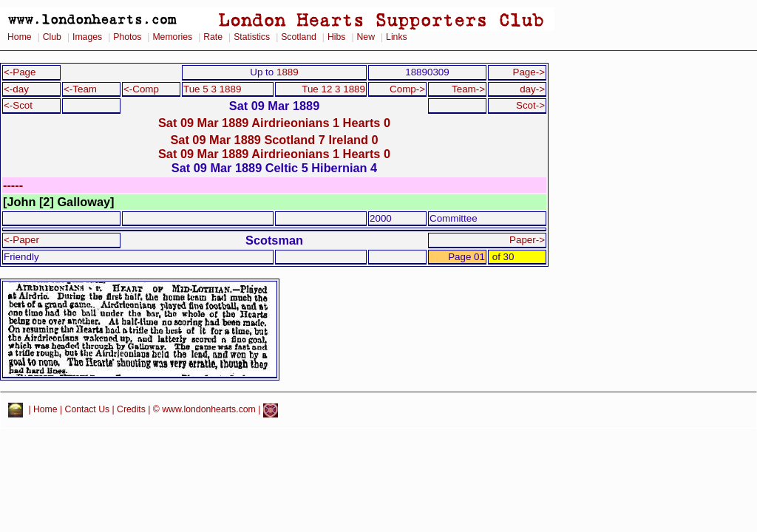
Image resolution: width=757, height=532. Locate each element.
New (366, 37)
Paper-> (527, 239)
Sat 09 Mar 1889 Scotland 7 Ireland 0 (274, 139)
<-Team (80, 89)
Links (396, 37)
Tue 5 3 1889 (212, 89)
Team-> (468, 89)
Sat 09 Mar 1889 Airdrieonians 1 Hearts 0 (274, 122)
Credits (131, 410)
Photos (127, 37)
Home (19, 37)
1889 (287, 72)
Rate (213, 37)
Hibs (336, 37)
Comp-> (407, 89)
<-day (16, 89)
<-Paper (21, 239)
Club (52, 37)
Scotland (298, 37)
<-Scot (18, 105)
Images (87, 37)
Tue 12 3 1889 (333, 89)
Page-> (528, 72)
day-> (532, 89)
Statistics (252, 37)
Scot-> (530, 105)
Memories (172, 37)
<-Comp (141, 89)
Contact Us (87, 410)
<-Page (20, 72)
